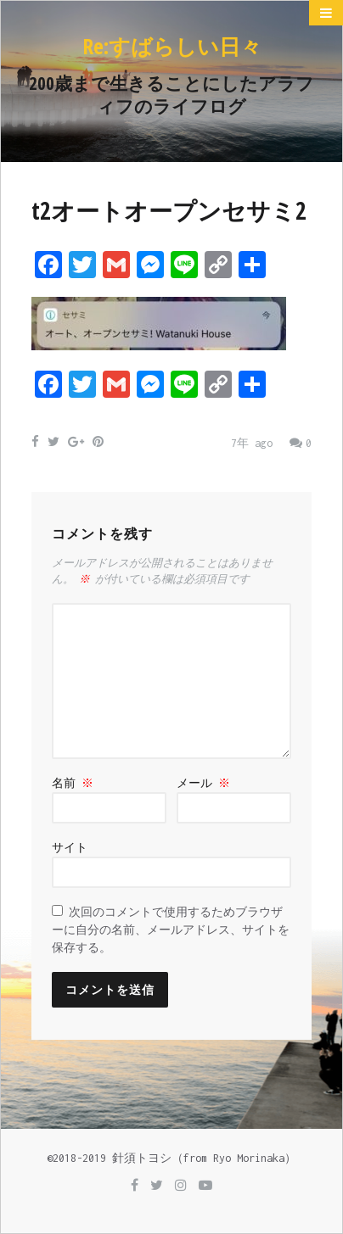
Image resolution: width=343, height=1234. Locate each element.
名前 (72, 783)
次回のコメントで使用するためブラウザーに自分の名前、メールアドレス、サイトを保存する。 (171, 930)
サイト (69, 847)
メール (203, 783)
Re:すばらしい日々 (171, 45)
